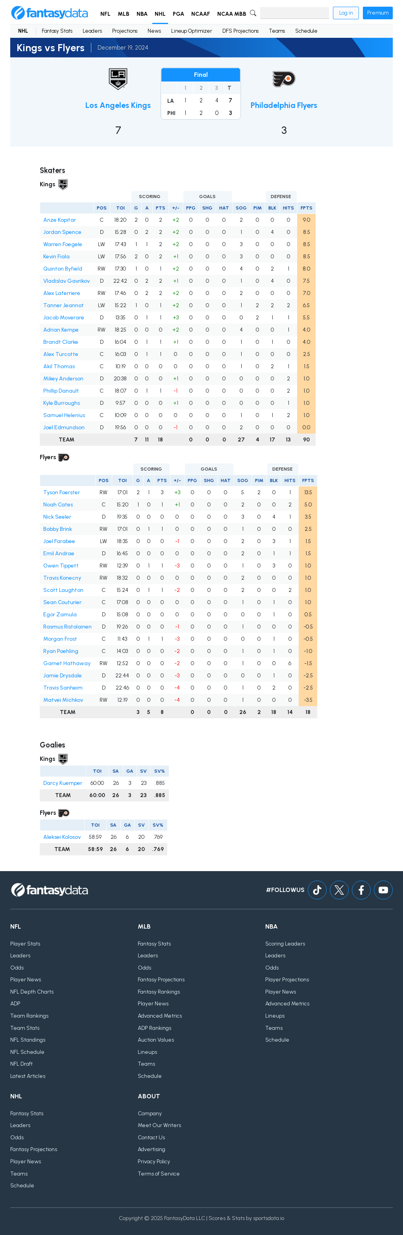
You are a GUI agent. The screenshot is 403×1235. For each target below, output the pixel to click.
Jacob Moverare (63, 317)
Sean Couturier (62, 602)
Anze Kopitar (59, 220)
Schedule (306, 31)
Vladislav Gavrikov (66, 281)
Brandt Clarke (60, 342)
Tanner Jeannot (63, 305)
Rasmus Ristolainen (67, 626)
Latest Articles (27, 1076)
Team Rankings (29, 1015)
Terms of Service (159, 1173)
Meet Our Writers (159, 1125)
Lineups (147, 1052)
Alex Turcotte (60, 354)
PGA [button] (178, 14)
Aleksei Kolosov (62, 837)
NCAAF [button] (200, 14)
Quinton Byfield (62, 268)
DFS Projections (240, 31)
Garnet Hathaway (67, 663)
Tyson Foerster (61, 492)
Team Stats (24, 1028)
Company (150, 1113)
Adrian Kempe (61, 329)
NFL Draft (21, 1064)
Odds (17, 967)
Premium (377, 13)
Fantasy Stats (57, 31)
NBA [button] (142, 14)
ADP (15, 1003)
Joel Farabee (59, 541)
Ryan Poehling (60, 651)
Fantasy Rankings (159, 991)
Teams (277, 31)
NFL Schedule (27, 1052)
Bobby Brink (57, 529)
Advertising (151, 1149)
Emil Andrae (58, 553)
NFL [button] (105, 14)
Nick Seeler (57, 517)
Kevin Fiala (56, 256)
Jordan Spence (62, 232)
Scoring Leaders (285, 943)
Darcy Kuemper (62, 783)
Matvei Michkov (63, 700)
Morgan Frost (60, 639)
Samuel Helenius (64, 415)
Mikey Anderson (63, 378)
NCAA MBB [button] (231, 14)
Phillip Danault (61, 391)
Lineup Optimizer (191, 31)
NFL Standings (27, 1040)
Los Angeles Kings (118, 105)
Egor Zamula (60, 614)
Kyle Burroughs (61, 403)
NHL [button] (160, 14)
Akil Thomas (59, 366)
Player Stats (25, 943)
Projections (124, 31)
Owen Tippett (61, 565)
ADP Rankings (154, 1028)
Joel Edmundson (64, 427)
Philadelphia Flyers (284, 105)
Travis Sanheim (63, 687)
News (154, 31)
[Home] (49, 13)
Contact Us (151, 1137)
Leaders (92, 31)
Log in (346, 13)
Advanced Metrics (160, 1015)
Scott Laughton (63, 590)
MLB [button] (123, 14)
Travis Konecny (62, 578)
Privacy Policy (154, 1161)
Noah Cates (58, 504)
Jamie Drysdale (62, 675)
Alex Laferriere (61, 293)
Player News (25, 979)
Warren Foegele (62, 244)
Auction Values (156, 1040)
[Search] (294, 13)
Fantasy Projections (161, 979)
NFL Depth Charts (32, 991)
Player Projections (287, 979)
